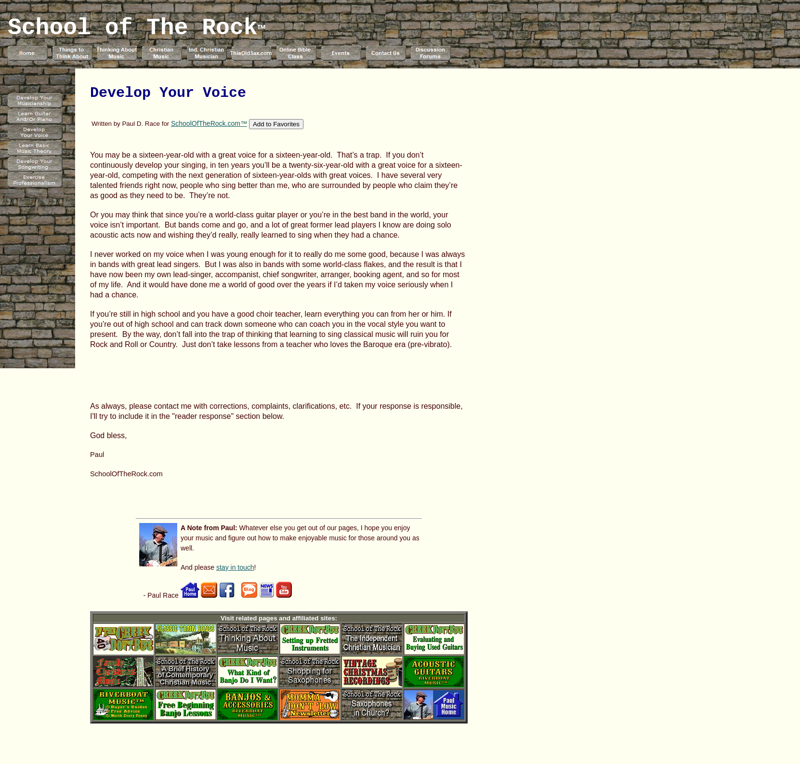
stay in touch (235, 567)
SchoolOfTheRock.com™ (209, 123)
